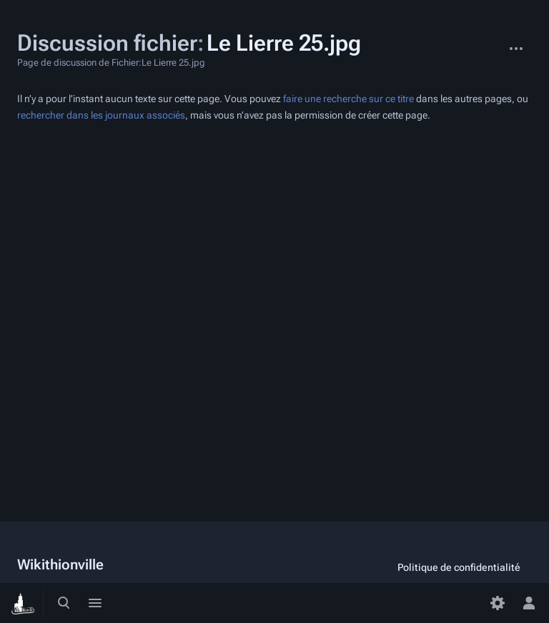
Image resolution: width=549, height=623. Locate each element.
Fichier (489, 41)
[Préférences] (497, 603)
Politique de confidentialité (458, 567)
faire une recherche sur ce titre (348, 99)
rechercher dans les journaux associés (101, 115)
